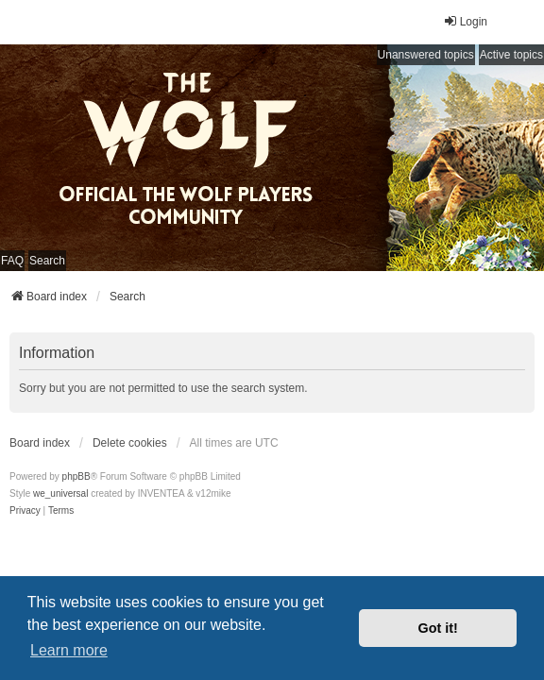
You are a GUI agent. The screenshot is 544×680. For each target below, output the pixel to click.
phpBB (76, 476)
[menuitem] (25, 510)
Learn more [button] (69, 650)
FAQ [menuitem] (12, 260)
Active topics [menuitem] (511, 54)
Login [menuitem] (465, 21)
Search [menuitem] (47, 260)
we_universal (60, 493)
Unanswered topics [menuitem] (426, 54)
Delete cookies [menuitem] (130, 443)
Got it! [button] (438, 628)
